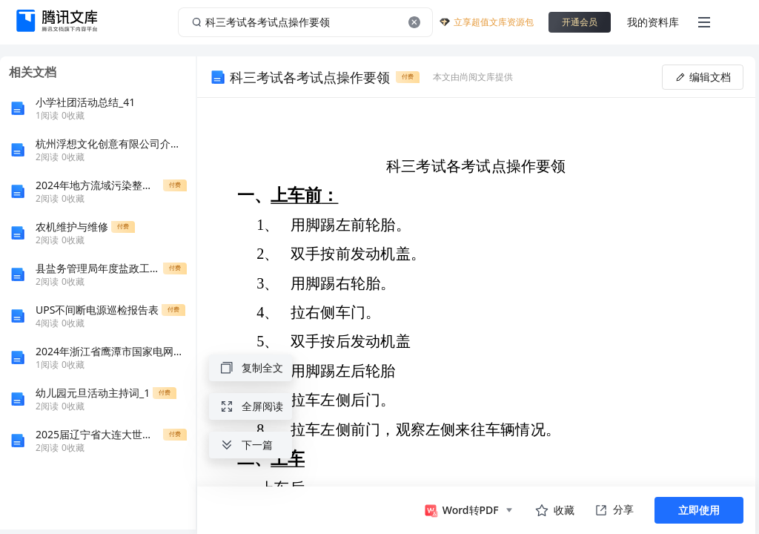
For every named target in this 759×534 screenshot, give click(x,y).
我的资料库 (653, 22)
